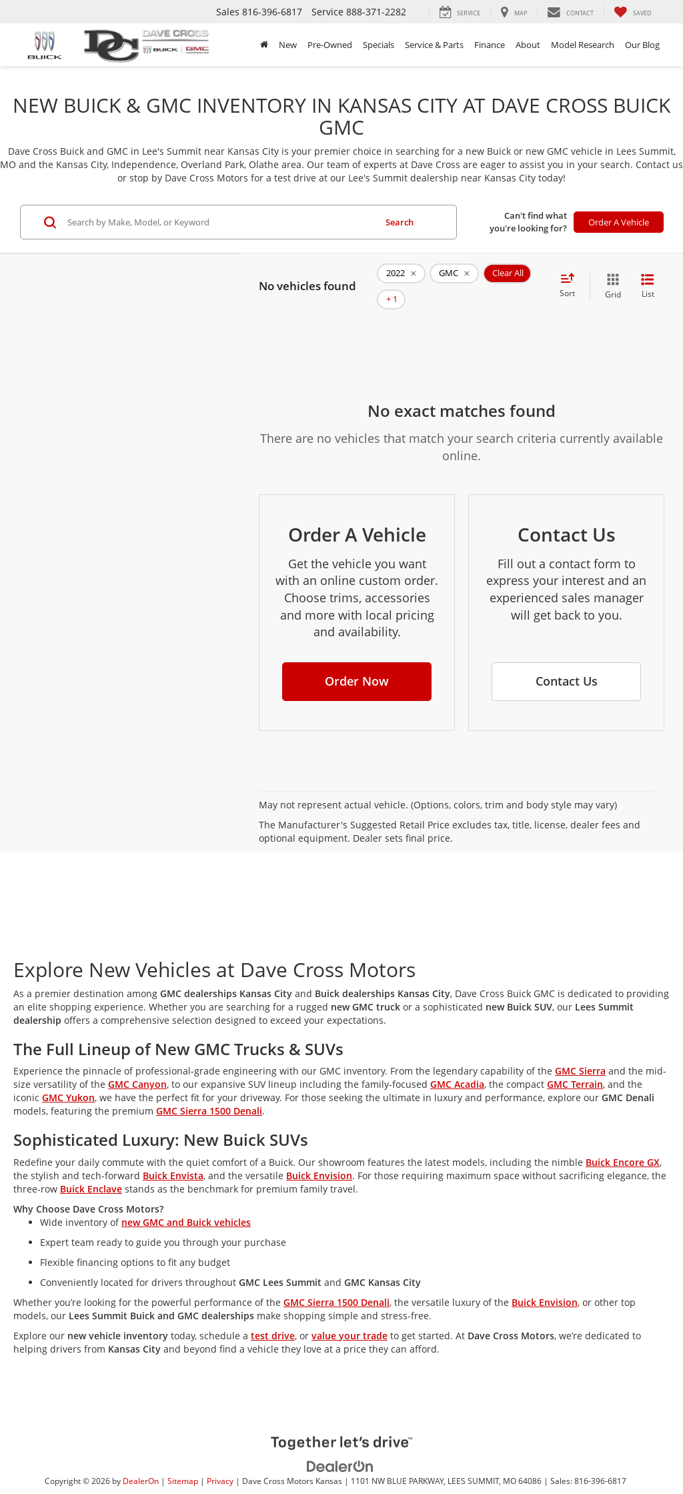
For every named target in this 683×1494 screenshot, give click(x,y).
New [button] (288, 45)
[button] (357, 661)
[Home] (264, 44)
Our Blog (642, 45)
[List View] (647, 276)
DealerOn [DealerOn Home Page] (141, 1461)
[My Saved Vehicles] (633, 12)
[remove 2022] (401, 277)
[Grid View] (610, 276)
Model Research (582, 45)
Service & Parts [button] (434, 45)
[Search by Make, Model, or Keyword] (219, 222)
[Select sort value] (571, 276)
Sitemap (182, 1461)
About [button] (528, 45)
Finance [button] (489, 45)
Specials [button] (378, 45)
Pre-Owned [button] (329, 45)
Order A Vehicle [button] (618, 222)
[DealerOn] (340, 1445)
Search (400, 222)
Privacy (220, 1461)
